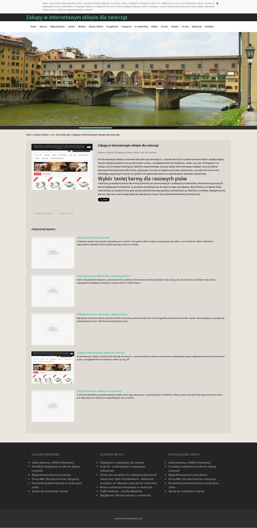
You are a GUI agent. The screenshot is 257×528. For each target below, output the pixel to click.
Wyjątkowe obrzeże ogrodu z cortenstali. (126, 495)
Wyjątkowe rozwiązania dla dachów (122, 462)
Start (29, 134)
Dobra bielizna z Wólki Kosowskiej (53, 462)
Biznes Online (41, 134)
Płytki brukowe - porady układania (121, 491)
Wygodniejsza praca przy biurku (51, 475)
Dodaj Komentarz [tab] (43, 213)
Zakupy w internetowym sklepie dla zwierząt (96, 134)
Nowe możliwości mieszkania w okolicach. (126, 487)
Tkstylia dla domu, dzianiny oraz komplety (99, 391)
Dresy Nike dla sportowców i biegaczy (55, 479)
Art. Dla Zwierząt (60, 134)
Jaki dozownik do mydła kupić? (93, 237)
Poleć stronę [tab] (66, 213)
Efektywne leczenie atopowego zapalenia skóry (102, 314)
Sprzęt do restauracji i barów (50, 491)
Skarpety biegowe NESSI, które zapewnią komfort (104, 276)
